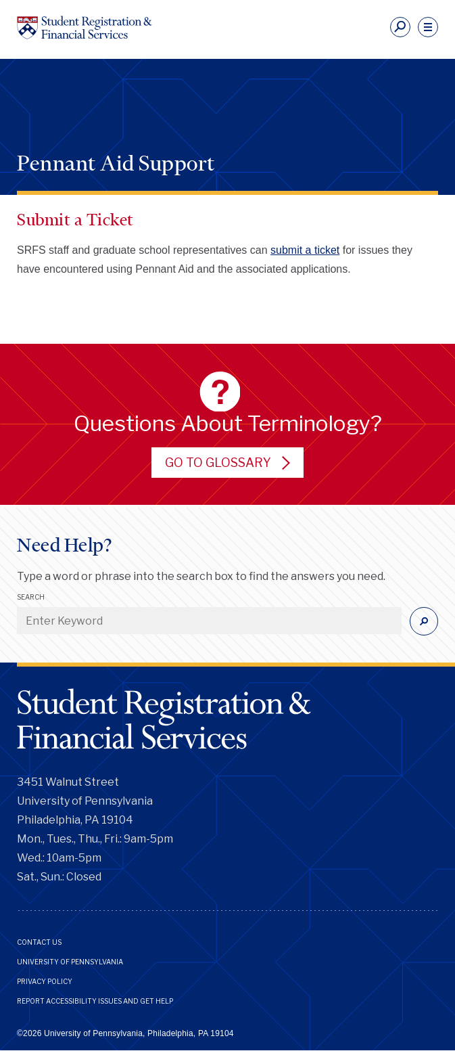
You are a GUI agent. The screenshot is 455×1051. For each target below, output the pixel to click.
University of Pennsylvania (70, 962)
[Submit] (424, 621)
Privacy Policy (44, 981)
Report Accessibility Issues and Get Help (95, 1001)
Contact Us (39, 942)
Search (31, 597)
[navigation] (428, 27)
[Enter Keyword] (209, 620)
